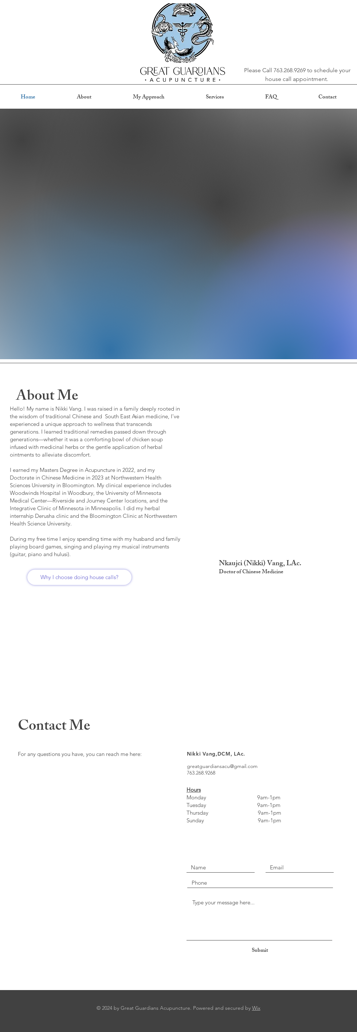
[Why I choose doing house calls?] (79, 577)
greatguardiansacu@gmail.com (222, 766)
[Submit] (260, 951)
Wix (256, 1008)
